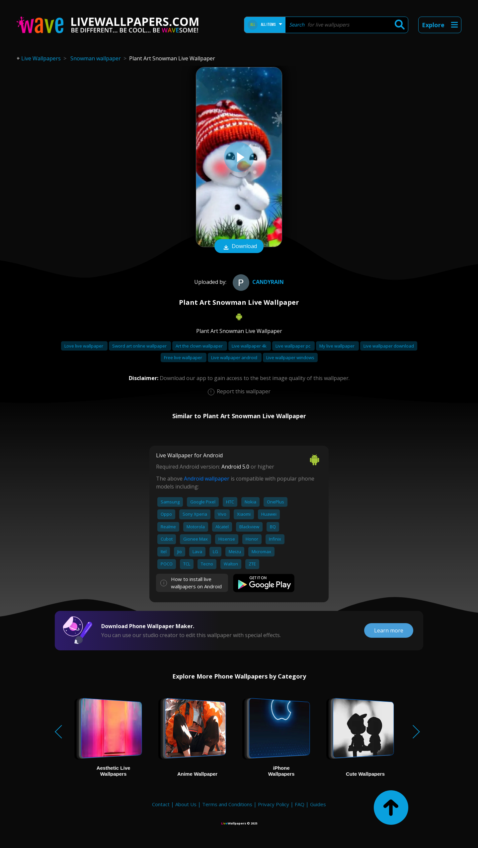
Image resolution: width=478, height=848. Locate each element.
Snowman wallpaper (95, 58)
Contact (161, 804)
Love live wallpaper (84, 346)
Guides (318, 804)
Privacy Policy (273, 804)
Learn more (388, 630)
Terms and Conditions (227, 804)
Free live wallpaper (183, 357)
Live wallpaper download (388, 346)
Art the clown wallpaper (200, 346)
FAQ (299, 804)
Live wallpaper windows (290, 357)
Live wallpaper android (234, 357)
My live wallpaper (337, 346)
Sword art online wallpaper (140, 346)
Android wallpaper (206, 478)
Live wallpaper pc (293, 346)
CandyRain (257, 282)
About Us (186, 804)
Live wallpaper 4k (250, 346)
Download (239, 246)
